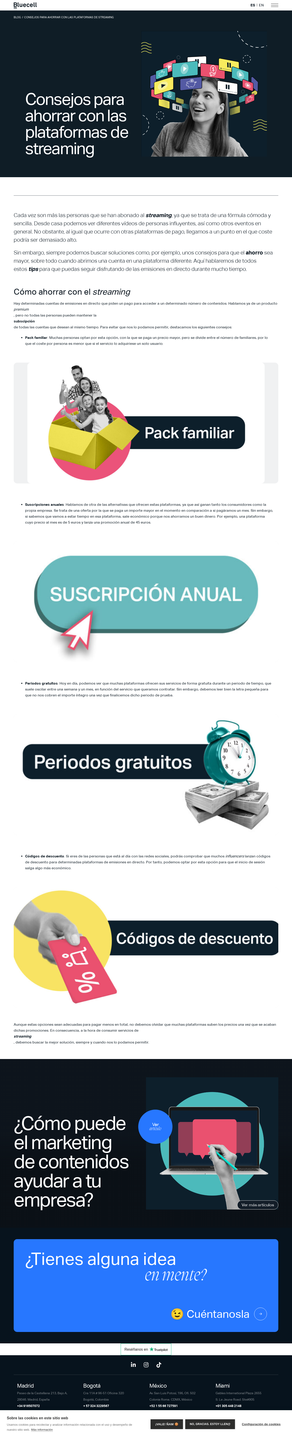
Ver (155, 1127)
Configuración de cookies (261, 1424)
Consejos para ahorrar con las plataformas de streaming (69, 17)
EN (261, 5)
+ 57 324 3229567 (96, 1406)
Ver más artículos (258, 1204)
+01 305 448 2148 (228, 1406)
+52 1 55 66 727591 (163, 1406)
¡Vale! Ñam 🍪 (166, 1424)
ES (252, 5)
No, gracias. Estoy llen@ (210, 1424)
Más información (42, 1429)
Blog (17, 17)
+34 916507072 (28, 1406)
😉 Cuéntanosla (218, 1314)
